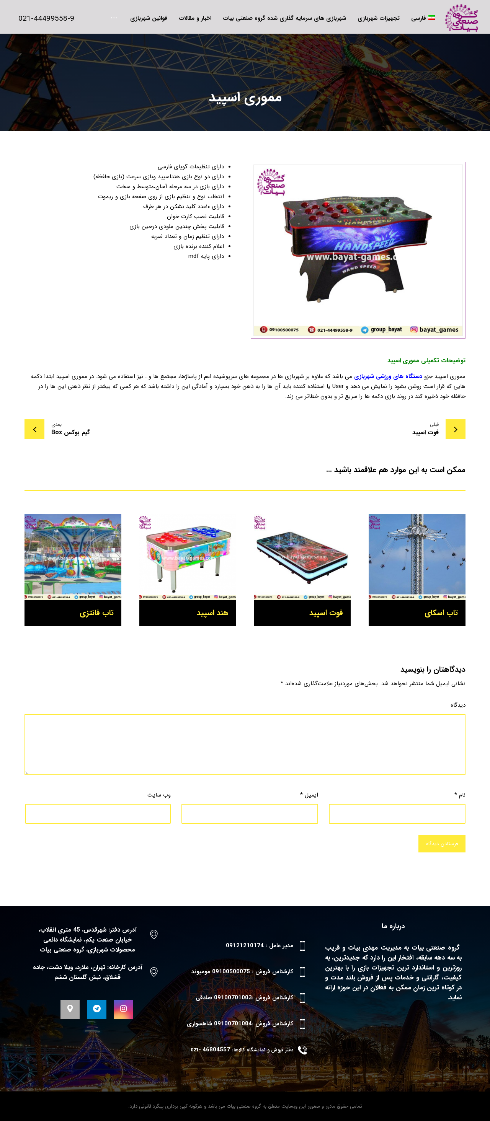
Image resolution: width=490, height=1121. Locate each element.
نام (460, 795)
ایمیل (309, 795)
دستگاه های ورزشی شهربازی (388, 376)
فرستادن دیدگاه (442, 844)
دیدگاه (458, 705)
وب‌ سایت (159, 795)
